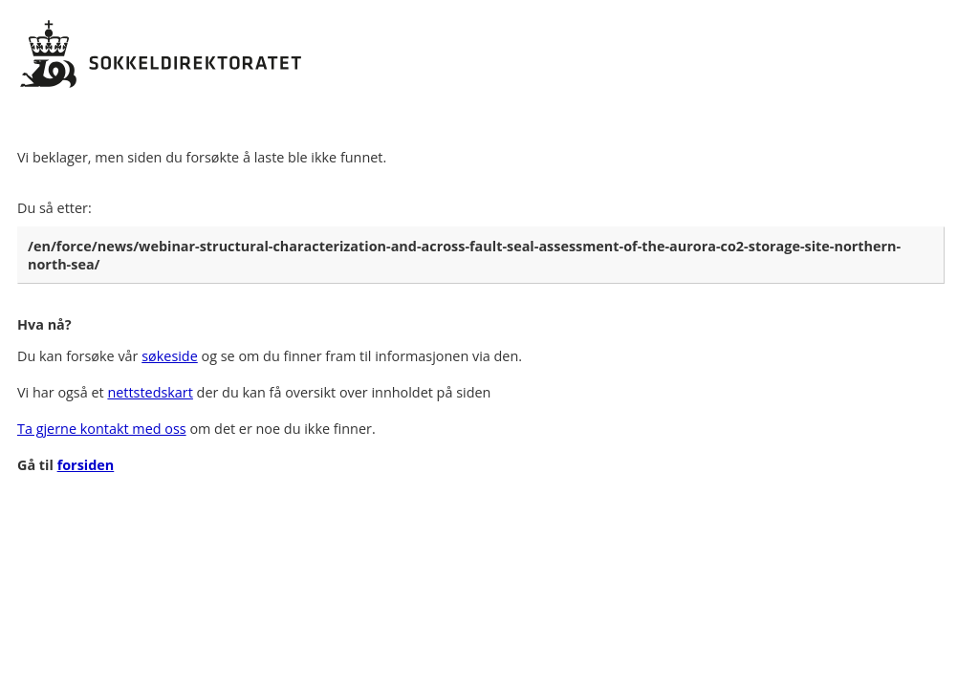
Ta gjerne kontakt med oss (101, 428)
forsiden (86, 465)
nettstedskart (149, 392)
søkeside (169, 356)
